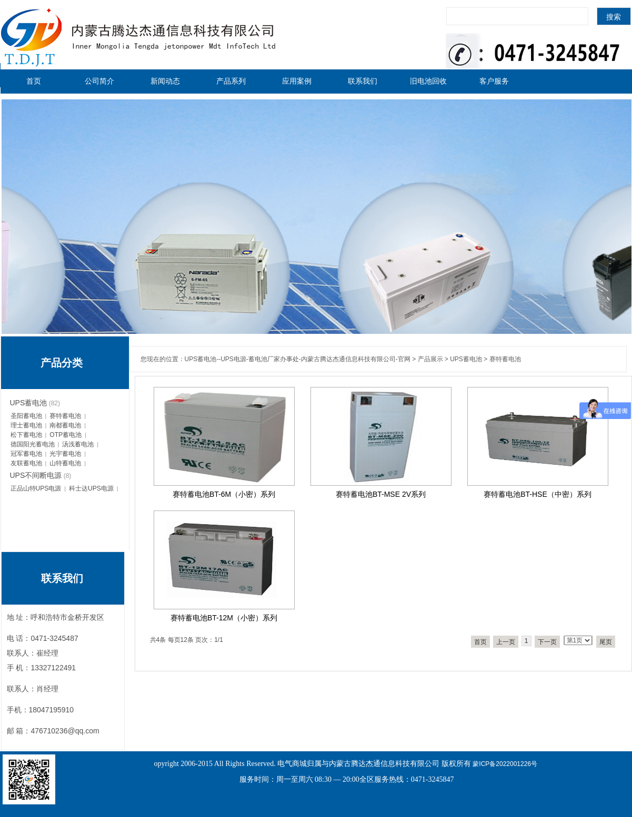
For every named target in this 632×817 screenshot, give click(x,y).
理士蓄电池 (26, 425)
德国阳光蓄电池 (33, 444)
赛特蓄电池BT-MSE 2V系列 (381, 494)
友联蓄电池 (26, 463)
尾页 (605, 642)
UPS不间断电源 (36, 475)
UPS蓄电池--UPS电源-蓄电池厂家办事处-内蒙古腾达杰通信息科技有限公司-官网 (297, 359)
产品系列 (231, 81)
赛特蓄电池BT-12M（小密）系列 (223, 618)
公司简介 (99, 81)
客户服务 (494, 81)
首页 (33, 81)
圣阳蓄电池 (26, 416)
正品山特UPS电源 (36, 488)
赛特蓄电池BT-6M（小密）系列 (224, 494)
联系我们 (362, 81)
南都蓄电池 (65, 425)
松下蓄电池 (26, 434)
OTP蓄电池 (65, 434)
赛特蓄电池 (505, 359)
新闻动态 (165, 81)
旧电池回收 (428, 81)
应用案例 (297, 81)
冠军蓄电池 (26, 453)
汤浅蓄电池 (78, 444)
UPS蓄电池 (466, 359)
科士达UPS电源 (91, 488)
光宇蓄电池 (65, 453)
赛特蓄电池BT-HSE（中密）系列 (537, 494)
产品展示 (430, 359)
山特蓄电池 (65, 463)
